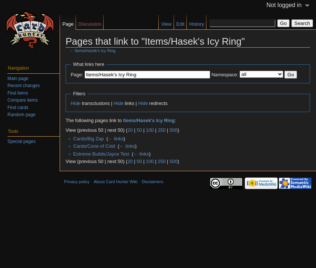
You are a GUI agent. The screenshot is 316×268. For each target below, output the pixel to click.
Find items (17, 93)
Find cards (17, 107)
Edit (180, 24)
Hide (75, 103)
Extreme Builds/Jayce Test (101, 154)
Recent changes (23, 85)
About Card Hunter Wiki (116, 181)
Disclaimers (152, 181)
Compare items (22, 100)
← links (116, 138)
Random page (21, 114)
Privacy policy (76, 181)
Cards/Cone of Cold (94, 146)
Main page (17, 78)
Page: (77, 74)
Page (67, 24)
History (196, 24)
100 (150, 130)
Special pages (21, 141)
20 (130, 130)
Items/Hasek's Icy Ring (95, 50)
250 (161, 130)
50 (139, 130)
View (166, 24)
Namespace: (224, 74)
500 (173, 130)
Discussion (89, 24)
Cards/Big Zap (88, 138)
